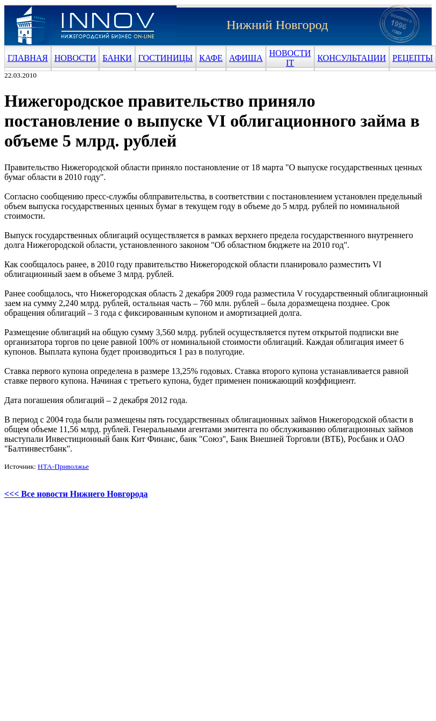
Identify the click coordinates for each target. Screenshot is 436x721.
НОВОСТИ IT (290, 57)
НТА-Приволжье (63, 466)
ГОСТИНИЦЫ (165, 58)
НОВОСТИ (75, 58)
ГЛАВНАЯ (28, 58)
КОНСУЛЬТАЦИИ (352, 58)
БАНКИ (116, 58)
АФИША (246, 58)
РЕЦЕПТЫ (412, 58)
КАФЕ (211, 58)
